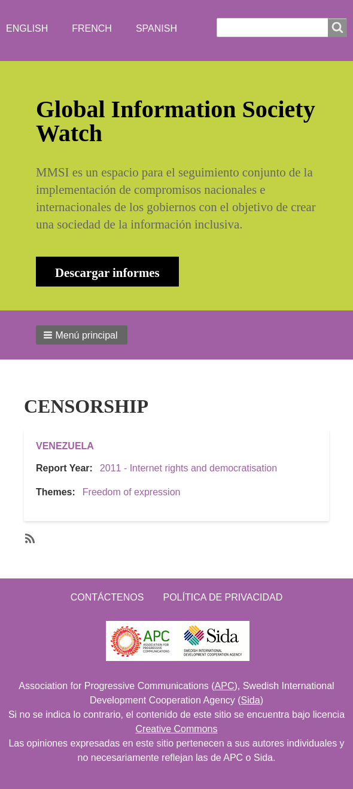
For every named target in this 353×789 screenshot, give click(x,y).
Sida (250, 700)
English (27, 28)
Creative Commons (177, 729)
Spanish (156, 28)
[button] (81, 335)
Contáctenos (107, 597)
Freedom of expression (132, 492)
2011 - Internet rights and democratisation (188, 468)
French (92, 28)
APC (225, 686)
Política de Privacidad (222, 597)
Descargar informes (107, 272)
